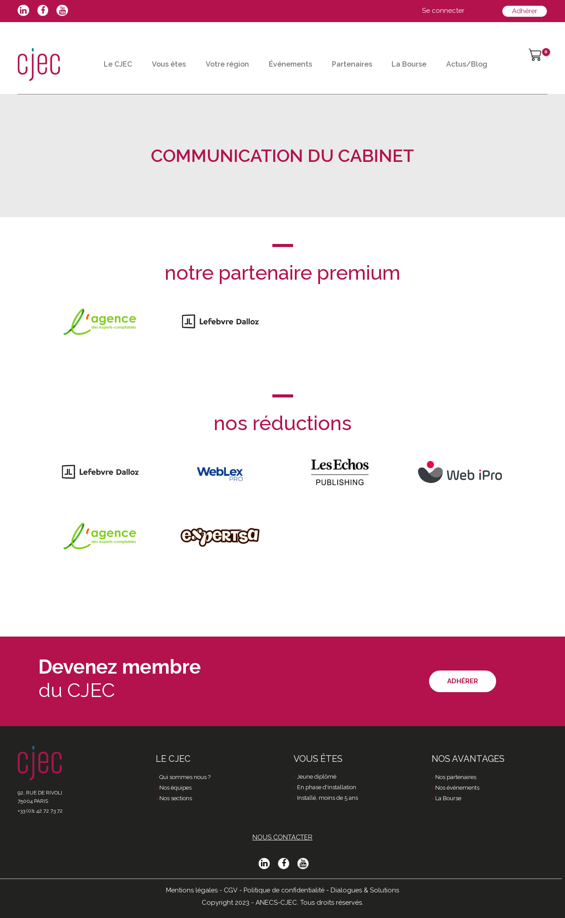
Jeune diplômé (316, 777)
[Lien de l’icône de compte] (443, 11)
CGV (229, 890)
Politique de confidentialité (284, 890)
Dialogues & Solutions (367, 890)
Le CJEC (120, 59)
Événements (305, 59)
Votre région (238, 59)
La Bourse (432, 59)
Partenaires (371, 59)
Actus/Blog (126, 94)
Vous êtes (175, 59)
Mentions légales (189, 890)
